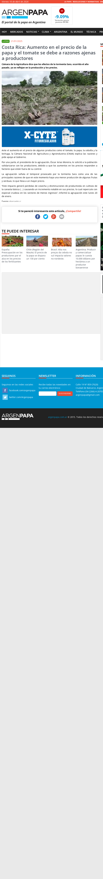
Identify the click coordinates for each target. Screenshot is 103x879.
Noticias (31, 31)
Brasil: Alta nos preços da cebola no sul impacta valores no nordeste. (62, 248)
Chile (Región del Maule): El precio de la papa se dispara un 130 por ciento (37, 248)
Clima (45, 31)
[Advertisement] (29, 303)
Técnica (91, 31)
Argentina (60, 31)
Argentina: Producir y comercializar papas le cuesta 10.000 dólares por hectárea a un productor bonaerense (86, 252)
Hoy (4, 31)
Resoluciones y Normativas (86, 1)
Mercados (16, 31)
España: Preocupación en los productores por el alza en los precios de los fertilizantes (12, 249)
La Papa (68, 1)
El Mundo (77, 31)
